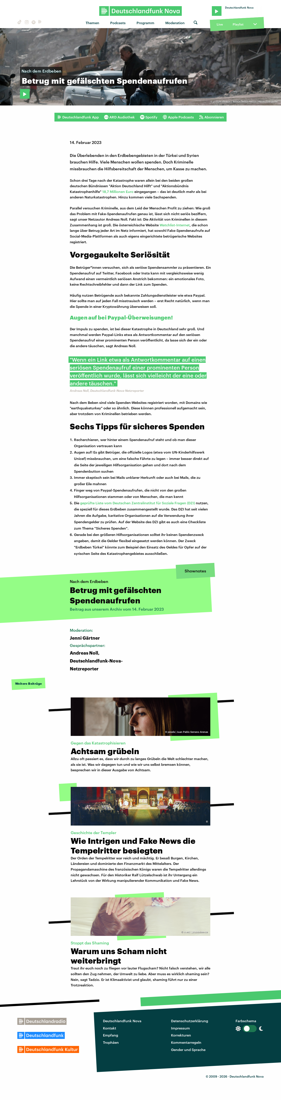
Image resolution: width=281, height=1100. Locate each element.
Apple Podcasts (178, 117)
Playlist (238, 24)
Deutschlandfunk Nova (122, 1021)
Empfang (110, 1035)
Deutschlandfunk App (78, 117)
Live (220, 24)
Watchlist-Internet (175, 225)
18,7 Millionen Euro (117, 191)
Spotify (148, 117)
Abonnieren (211, 117)
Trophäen (111, 1042)
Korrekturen (181, 1035)
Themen (92, 23)
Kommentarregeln (186, 1042)
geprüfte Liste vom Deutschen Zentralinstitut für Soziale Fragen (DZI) (137, 503)
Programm (145, 23)
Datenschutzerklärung (189, 1021)
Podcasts (118, 23)
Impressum (180, 1028)
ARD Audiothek (119, 117)
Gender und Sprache (188, 1049)
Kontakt (109, 1028)
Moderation (175, 23)
